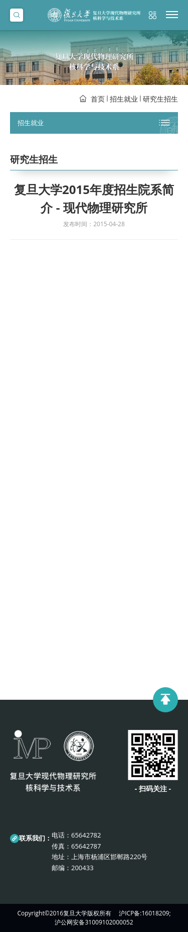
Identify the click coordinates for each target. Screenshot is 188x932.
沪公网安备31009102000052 (94, 922)
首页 (98, 99)
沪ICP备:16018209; (144, 913)
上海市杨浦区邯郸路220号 (109, 856)
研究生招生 (160, 99)
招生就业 (124, 99)
